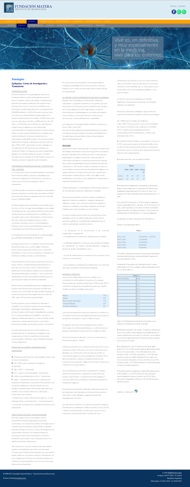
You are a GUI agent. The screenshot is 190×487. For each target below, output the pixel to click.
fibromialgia (100, 25)
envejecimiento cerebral (66, 25)
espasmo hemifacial (85, 25)
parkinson (50, 25)
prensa (174, 6)
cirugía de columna (46, 21)
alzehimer (11, 25)
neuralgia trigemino (36, 25)
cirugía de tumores (63, 21)
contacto (182, 6)
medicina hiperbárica (94, 21)
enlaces (107, 21)
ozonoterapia (78, 21)
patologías (32, 21)
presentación (10, 21)
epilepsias (22, 25)
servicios (21, 21)
